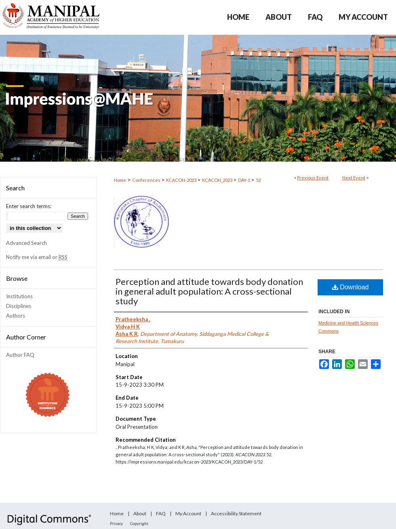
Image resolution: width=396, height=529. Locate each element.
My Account (188, 513)
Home (120, 180)
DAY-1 (244, 180)
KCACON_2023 (217, 180)
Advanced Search (26, 243)
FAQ (161, 513)
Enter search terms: (28, 206)
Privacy (116, 523)
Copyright (139, 523)
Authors (15, 315)
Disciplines (18, 306)
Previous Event (313, 177)
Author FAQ (20, 355)
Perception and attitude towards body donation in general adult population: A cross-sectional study (209, 291)
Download (350, 287)
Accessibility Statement (236, 513)
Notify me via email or (36, 257)
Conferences (146, 180)
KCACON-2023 (181, 180)
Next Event (353, 177)
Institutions (19, 296)
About (139, 513)
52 (258, 180)
